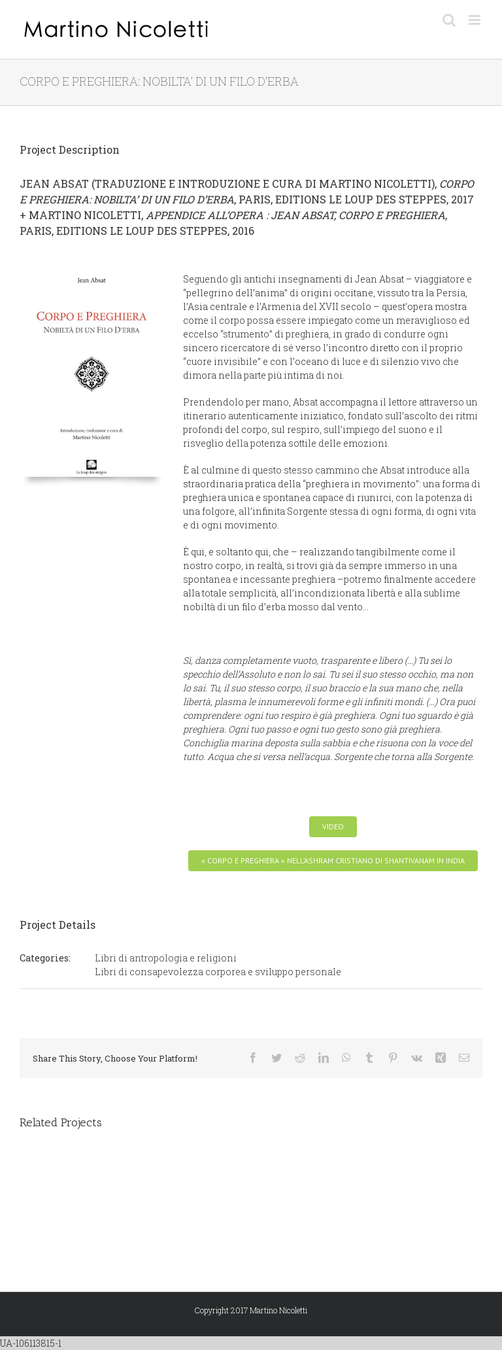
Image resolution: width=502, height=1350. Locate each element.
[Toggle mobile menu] (475, 20)
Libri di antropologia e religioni (166, 958)
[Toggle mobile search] (449, 20)
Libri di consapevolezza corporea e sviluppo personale (218, 971)
